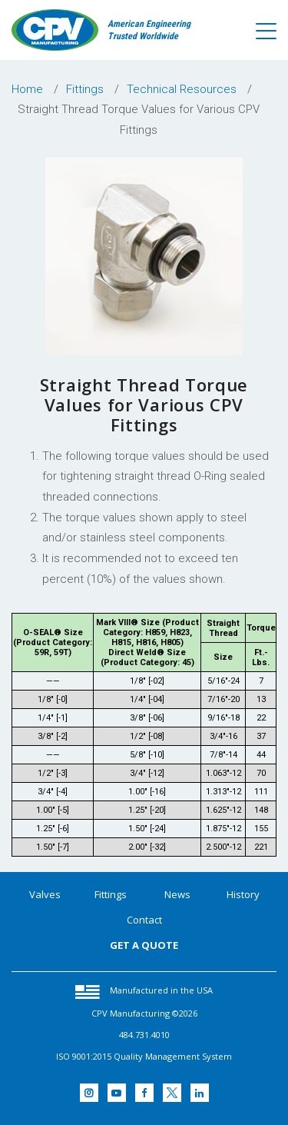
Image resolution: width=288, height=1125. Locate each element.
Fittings (110, 894)
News (177, 894)
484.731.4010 (144, 1034)
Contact (144, 920)
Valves (45, 894)
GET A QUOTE (144, 945)
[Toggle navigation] (266, 31)
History (243, 894)
